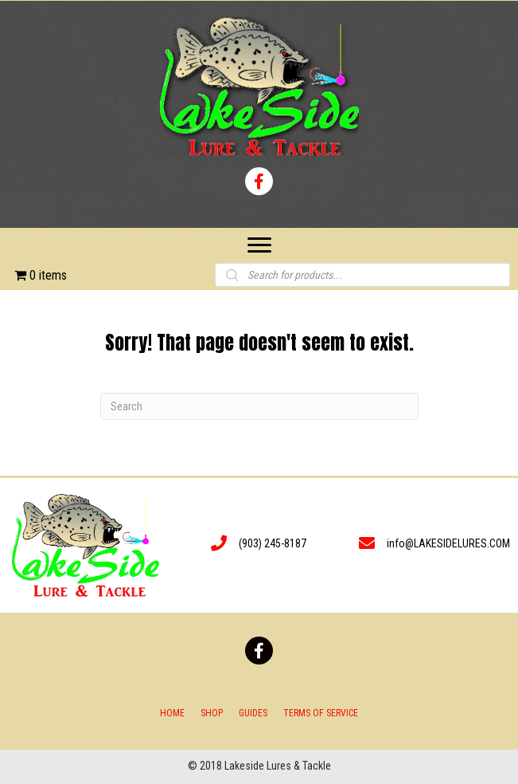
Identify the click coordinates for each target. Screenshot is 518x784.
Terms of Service (320, 713)
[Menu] (259, 245)
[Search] (259, 406)
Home (172, 713)
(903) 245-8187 (272, 543)
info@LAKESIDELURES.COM (448, 543)
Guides (253, 713)
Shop (212, 713)
